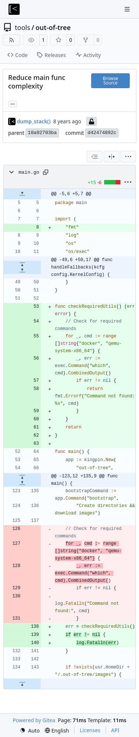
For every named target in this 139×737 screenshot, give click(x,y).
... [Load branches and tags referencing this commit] (12, 103)
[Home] (14, 9)
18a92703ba (42, 133)
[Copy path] (45, 172)
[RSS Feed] (11, 40)
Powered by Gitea (34, 720)
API (115, 730)
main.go (29, 172)
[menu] (128, 157)
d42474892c (101, 133)
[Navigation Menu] (127, 9)
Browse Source (110, 80)
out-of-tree (53, 27)
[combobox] (94, 157)
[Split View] (111, 157)
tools (22, 27)
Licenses (90, 730)
